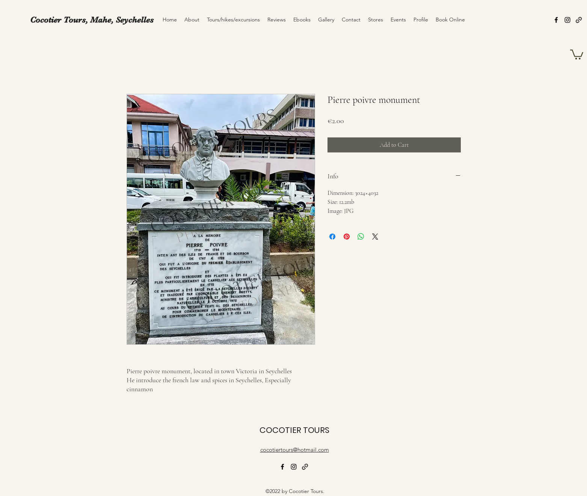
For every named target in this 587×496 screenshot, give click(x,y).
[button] (576, 53)
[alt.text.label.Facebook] (556, 20)
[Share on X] (375, 236)
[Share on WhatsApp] (360, 236)
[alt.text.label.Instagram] (567, 20)
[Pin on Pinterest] (346, 236)
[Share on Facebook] (332, 236)
